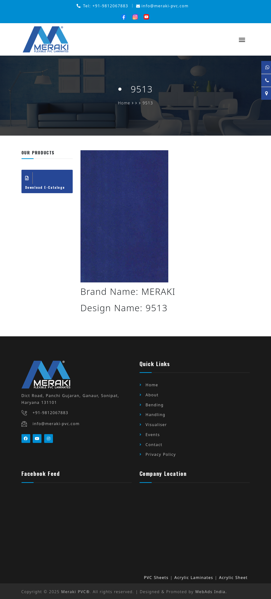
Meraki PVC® (75, 590)
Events (153, 434)
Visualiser (156, 424)
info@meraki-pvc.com (56, 423)
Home (152, 385)
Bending (155, 404)
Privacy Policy (161, 453)
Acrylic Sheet (237, 576)
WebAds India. (211, 590)
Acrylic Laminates (197, 576)
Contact (154, 443)
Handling (155, 414)
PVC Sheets (160, 576)
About (152, 395)
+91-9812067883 (51, 413)
